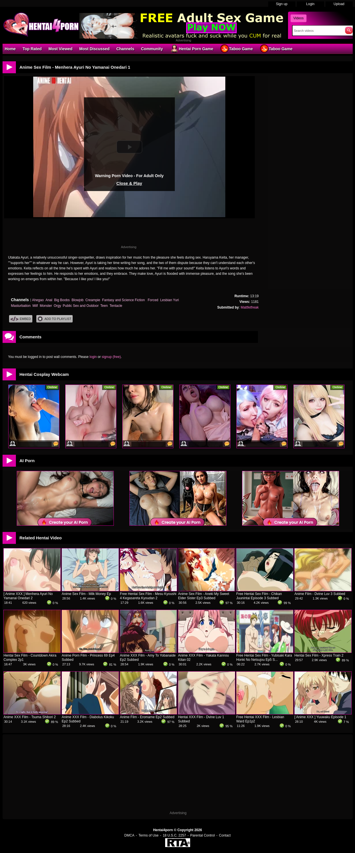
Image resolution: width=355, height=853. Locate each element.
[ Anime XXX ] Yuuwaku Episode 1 (320, 717)
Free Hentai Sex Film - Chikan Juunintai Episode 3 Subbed (259, 596)
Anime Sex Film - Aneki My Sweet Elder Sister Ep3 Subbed (203, 596)
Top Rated (31, 49)
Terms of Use (148, 835)
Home (10, 49)
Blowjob (77, 300)
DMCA (129, 835)
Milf (35, 306)
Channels (125, 49)
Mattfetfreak (250, 307)
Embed (20, 319)
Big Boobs (62, 300)
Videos (298, 18)
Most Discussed (94, 49)
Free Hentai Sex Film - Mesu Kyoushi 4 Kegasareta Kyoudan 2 (148, 596)
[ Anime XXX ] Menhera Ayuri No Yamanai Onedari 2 (28, 596)
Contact (225, 835)
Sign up (281, 4)
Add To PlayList (55, 319)
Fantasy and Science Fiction (124, 300)
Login (310, 4)
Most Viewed (61, 49)
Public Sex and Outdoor (80, 306)
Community (152, 49)
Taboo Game (236, 48)
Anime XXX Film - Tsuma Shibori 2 (30, 717)
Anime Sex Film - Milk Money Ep (86, 594)
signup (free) (111, 357)
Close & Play (129, 183)
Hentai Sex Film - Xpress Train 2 (319, 655)
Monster (46, 306)
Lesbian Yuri (169, 300)
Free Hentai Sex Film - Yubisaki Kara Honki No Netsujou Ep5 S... (264, 657)
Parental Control (202, 835)
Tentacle (116, 306)
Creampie (92, 300)
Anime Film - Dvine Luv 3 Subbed (320, 594)
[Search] (317, 30)
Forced (153, 300)
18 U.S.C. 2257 (174, 835)
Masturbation (21, 306)
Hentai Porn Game (191, 48)
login (93, 357)
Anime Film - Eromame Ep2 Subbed (147, 717)
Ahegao (38, 300)
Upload (338, 4)
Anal (48, 300)
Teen (104, 306)
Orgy (57, 306)
